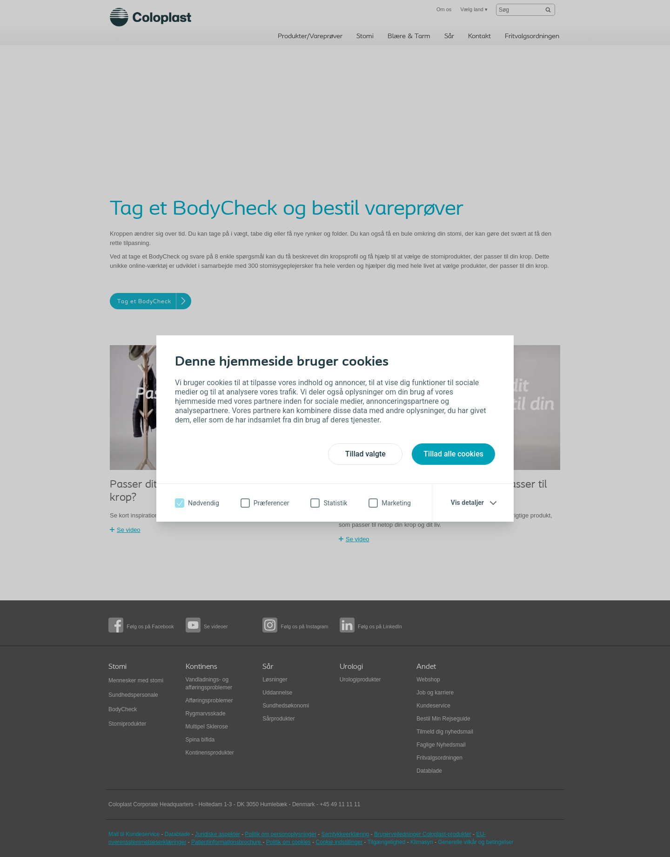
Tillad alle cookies (453, 453)
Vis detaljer (467, 502)
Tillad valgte (365, 453)
